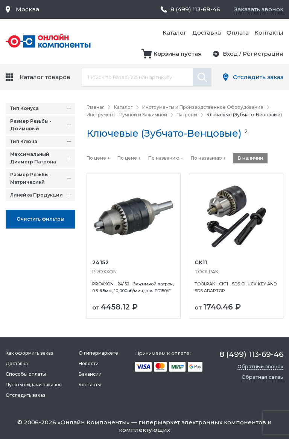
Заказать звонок (258, 9)
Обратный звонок (260, 366)
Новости (89, 363)
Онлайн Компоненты (94, 422)
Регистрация (263, 53)
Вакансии (90, 374)
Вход (230, 53)
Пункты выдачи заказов (34, 384)
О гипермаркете (98, 353)
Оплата (238, 32)
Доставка (206, 32)
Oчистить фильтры (40, 219)
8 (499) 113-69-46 (195, 9)
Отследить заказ (258, 77)
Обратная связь (262, 377)
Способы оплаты (26, 374)
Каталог (175, 32)
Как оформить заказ (29, 353)
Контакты (268, 32)
